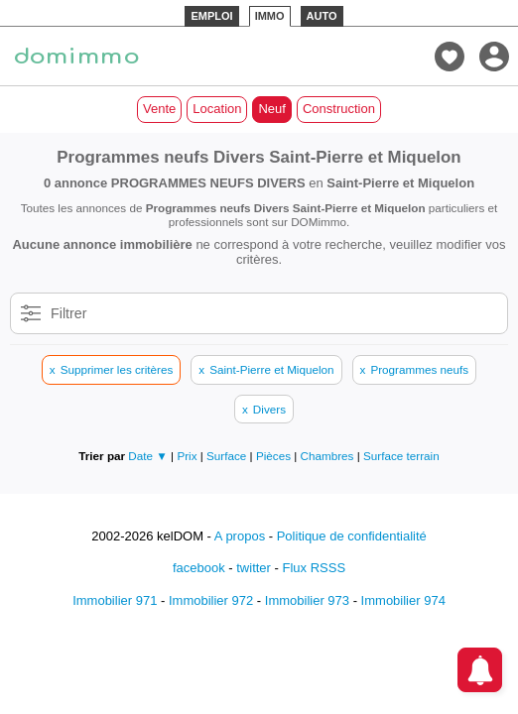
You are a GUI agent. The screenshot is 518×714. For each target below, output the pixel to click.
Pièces (275, 455)
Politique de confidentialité (352, 536)
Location (217, 108)
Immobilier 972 (211, 600)
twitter (253, 567)
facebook (199, 567)
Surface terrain (401, 455)
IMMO (270, 16)
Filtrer (69, 313)
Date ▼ (148, 455)
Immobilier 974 (403, 600)
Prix (188, 455)
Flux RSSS (313, 567)
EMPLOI (211, 16)
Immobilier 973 (307, 600)
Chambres (329, 455)
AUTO (322, 16)
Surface (228, 455)
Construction (339, 108)
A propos (239, 536)
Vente (159, 108)
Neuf (271, 108)
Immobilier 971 (114, 600)
